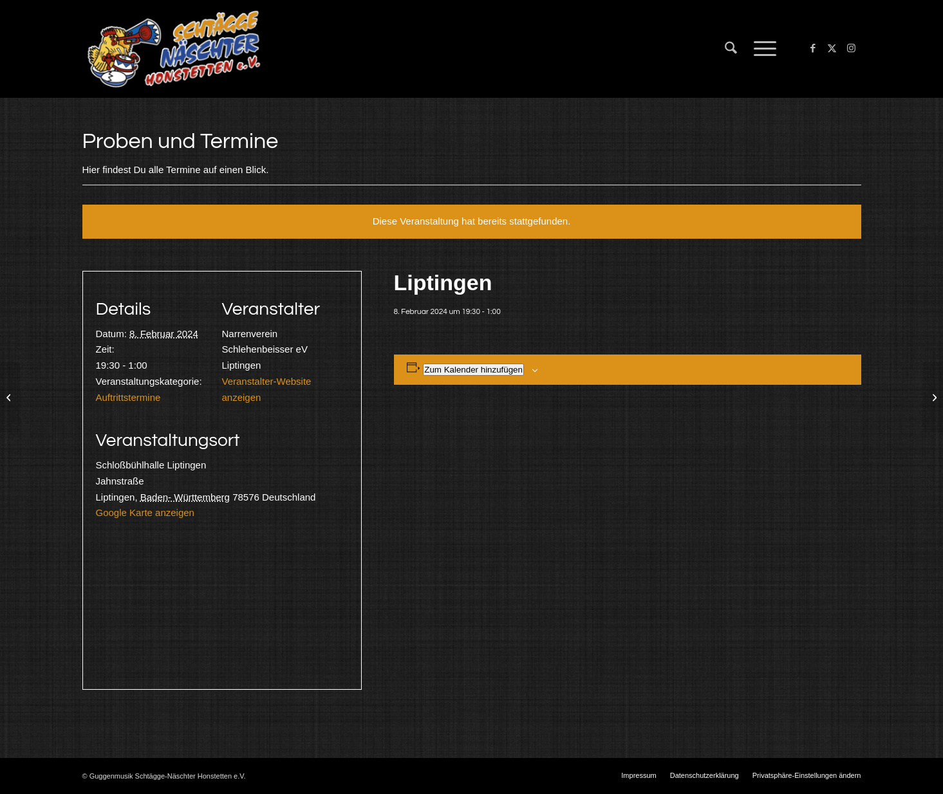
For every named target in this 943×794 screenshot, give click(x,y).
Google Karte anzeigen (145, 512)
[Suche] (730, 49)
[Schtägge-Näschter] (174, 49)
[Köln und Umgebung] (933, 397)
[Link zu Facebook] (813, 48)
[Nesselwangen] (10, 397)
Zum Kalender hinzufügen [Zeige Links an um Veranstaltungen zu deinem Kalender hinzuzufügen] (473, 369)
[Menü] (760, 49)
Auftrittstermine (128, 397)
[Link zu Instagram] (851, 48)
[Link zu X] (832, 48)
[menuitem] (730, 49)
